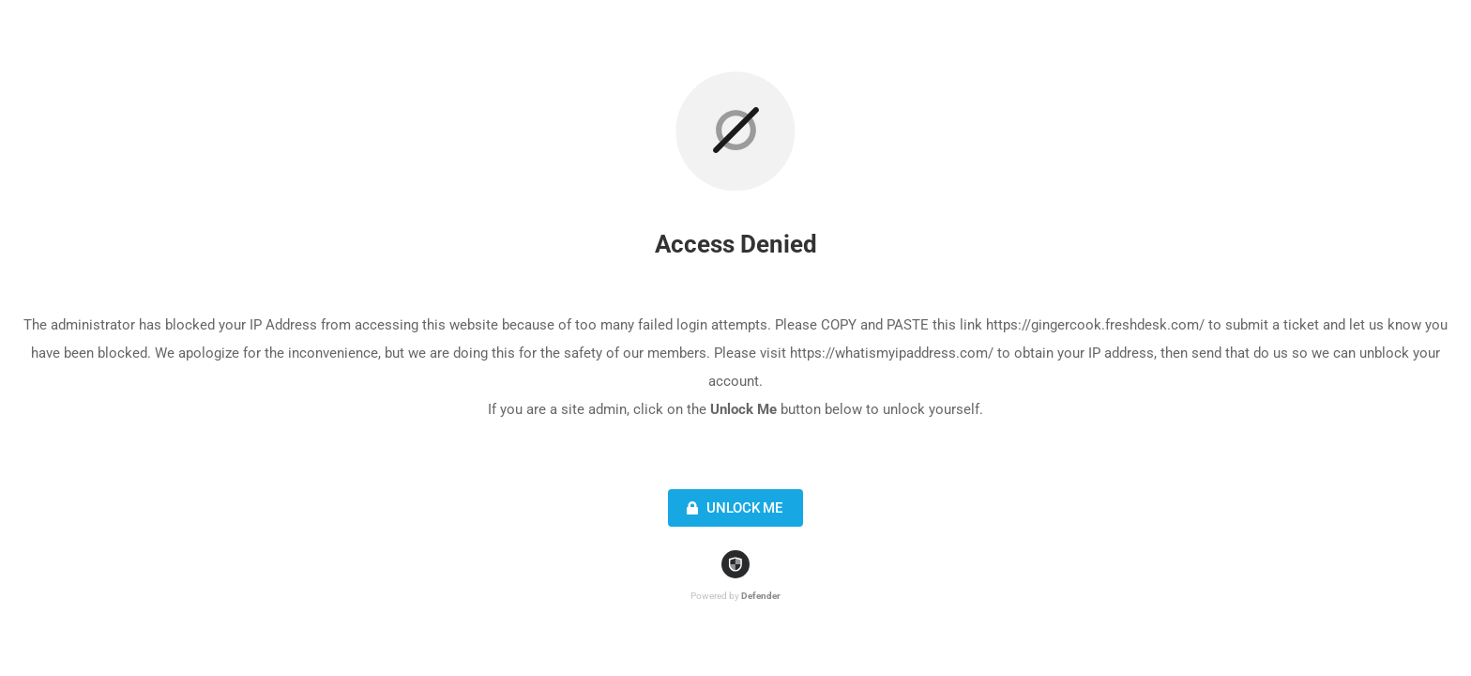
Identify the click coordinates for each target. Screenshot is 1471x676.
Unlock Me (732, 507)
